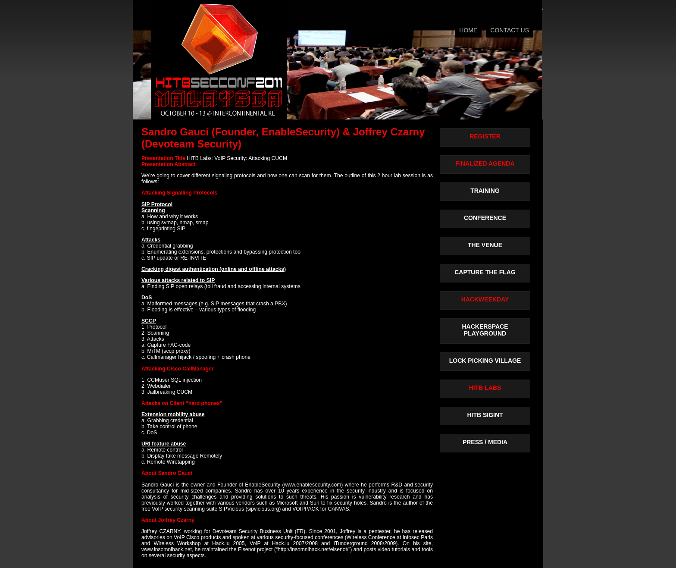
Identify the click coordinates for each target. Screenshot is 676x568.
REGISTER (485, 136)
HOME (468, 30)
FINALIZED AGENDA (484, 163)
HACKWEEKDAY (485, 299)
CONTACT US (509, 30)
